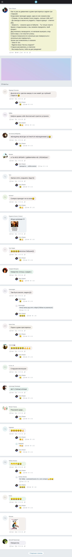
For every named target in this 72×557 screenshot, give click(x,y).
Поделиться (30, 52)
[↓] (27, 52)
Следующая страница (36, 553)
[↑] (24, 52)
